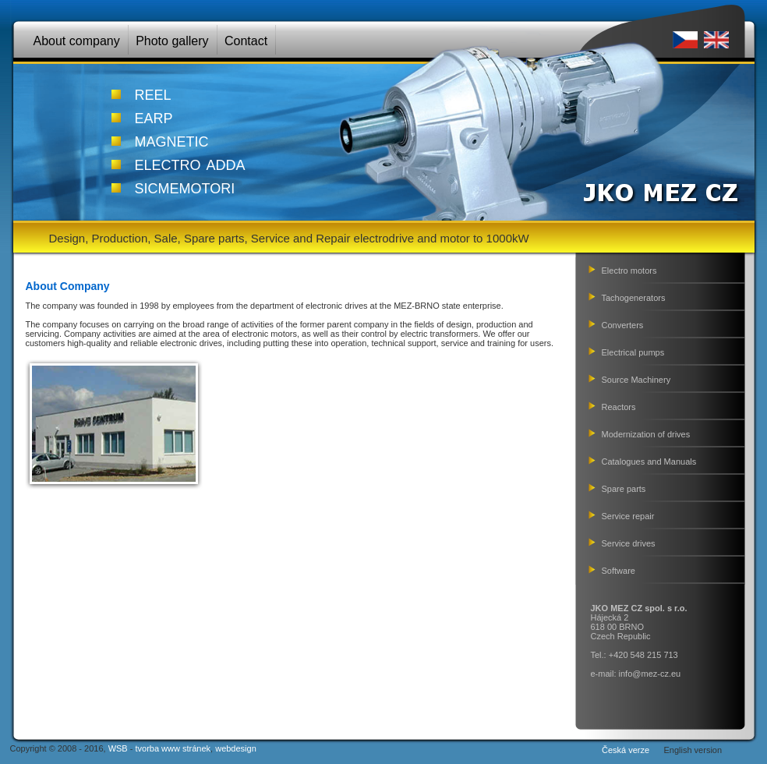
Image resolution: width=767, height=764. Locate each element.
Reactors (619, 407)
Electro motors (629, 270)
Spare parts (624, 488)
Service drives (629, 543)
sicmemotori (185, 186)
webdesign (235, 748)
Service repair (628, 516)
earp (154, 116)
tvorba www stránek (172, 748)
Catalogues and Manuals (649, 461)
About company (77, 41)
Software (618, 570)
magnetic (172, 139)
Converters (623, 325)
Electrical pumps (633, 352)
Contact (245, 41)
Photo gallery (172, 41)
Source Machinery (636, 379)
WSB (118, 748)
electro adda (190, 163)
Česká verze (625, 750)
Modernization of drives (646, 434)
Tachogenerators (634, 297)
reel (153, 93)
